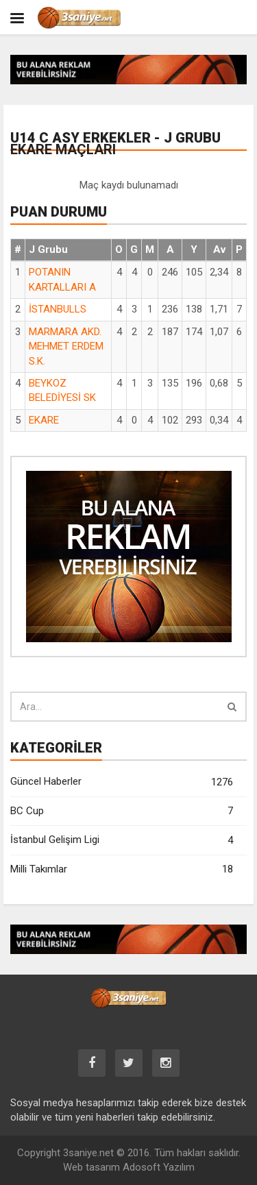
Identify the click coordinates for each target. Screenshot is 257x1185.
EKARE (44, 420)
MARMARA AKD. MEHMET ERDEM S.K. (66, 346)
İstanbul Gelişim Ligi (121, 840)
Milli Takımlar (121, 869)
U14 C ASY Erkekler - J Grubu (115, 144)
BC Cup (121, 811)
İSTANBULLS (57, 309)
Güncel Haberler (121, 782)
